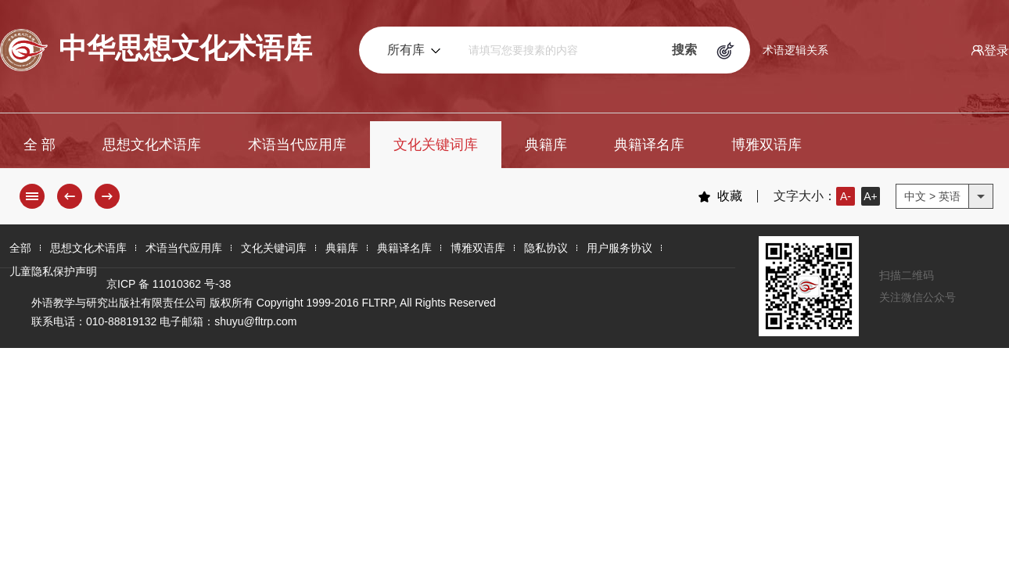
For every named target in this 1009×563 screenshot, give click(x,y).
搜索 (684, 49)
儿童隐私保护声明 (53, 271)
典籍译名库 (649, 144)
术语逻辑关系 (795, 50)
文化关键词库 (435, 144)
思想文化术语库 (151, 144)
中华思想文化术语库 (156, 50)
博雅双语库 (766, 144)
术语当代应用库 (297, 144)
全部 (20, 248)
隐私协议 (546, 248)
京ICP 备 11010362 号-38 (168, 284)
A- (845, 196)
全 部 (39, 144)
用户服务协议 (619, 248)
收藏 (720, 196)
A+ (871, 196)
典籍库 (546, 144)
